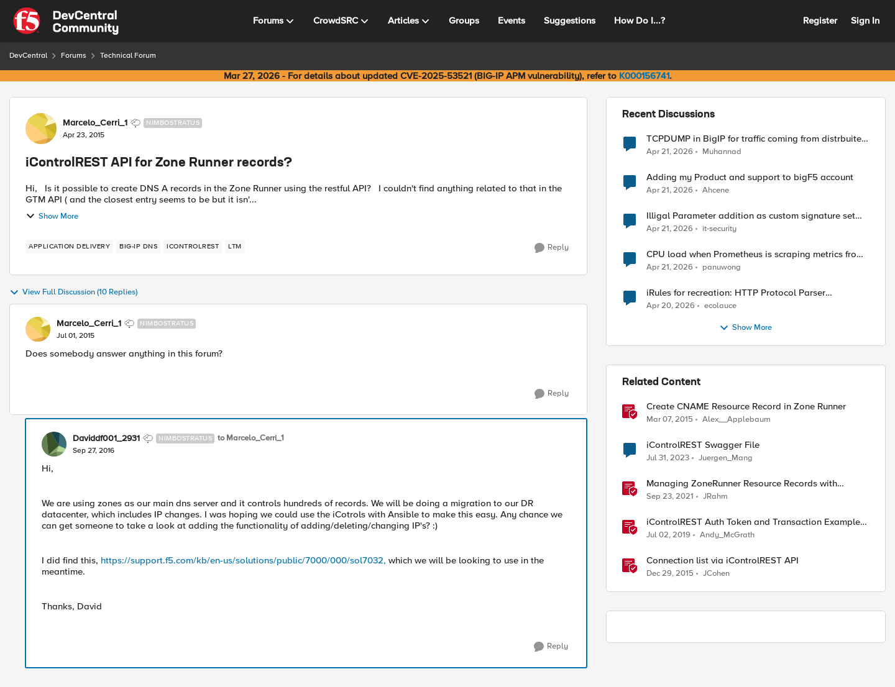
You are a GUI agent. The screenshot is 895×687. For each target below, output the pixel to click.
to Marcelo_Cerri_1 (251, 438)
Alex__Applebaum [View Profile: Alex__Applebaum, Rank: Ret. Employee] (736, 419)
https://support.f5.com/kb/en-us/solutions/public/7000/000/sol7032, (243, 560)
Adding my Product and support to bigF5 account (749, 177)
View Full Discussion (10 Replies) (73, 293)
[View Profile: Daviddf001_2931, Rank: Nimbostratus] (54, 444)
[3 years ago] (667, 458)
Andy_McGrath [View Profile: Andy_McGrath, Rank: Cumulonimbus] (727, 535)
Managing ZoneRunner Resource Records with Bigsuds (741, 483)
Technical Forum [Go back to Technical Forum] (128, 55)
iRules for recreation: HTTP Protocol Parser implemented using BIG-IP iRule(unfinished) (735, 293)
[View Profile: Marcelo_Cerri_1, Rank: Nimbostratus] (41, 128)
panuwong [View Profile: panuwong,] (721, 267)
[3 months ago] (669, 152)
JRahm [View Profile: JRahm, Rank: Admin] (715, 496)
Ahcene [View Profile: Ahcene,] (715, 190)
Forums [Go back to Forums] (73, 55)
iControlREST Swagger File (703, 445)
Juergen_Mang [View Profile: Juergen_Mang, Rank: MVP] (726, 458)
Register (820, 20)
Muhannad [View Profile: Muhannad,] (721, 151)
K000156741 (644, 75)
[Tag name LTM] (235, 246)
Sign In (865, 20)
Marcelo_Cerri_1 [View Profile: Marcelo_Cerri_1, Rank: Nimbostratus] (95, 123)
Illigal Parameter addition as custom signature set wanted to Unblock (750, 216)
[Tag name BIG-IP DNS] (138, 246)
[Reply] (551, 248)
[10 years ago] (670, 574)
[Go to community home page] (65, 21)
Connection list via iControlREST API (722, 560)
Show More (51, 216)
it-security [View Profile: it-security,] (719, 229)
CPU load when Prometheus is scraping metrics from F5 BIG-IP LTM (755, 254)
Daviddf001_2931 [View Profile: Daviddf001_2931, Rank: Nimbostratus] (106, 439)
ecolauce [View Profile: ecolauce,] (720, 306)
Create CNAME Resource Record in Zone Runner (746, 406)
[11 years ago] (669, 420)
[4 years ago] (670, 497)
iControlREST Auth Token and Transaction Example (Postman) (753, 522)
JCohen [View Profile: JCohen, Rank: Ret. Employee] (716, 573)
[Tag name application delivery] (69, 246)
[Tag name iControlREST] (192, 246)
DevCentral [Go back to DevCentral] (28, 55)
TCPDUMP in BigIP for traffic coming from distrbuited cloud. (756, 139)
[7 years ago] (668, 535)
